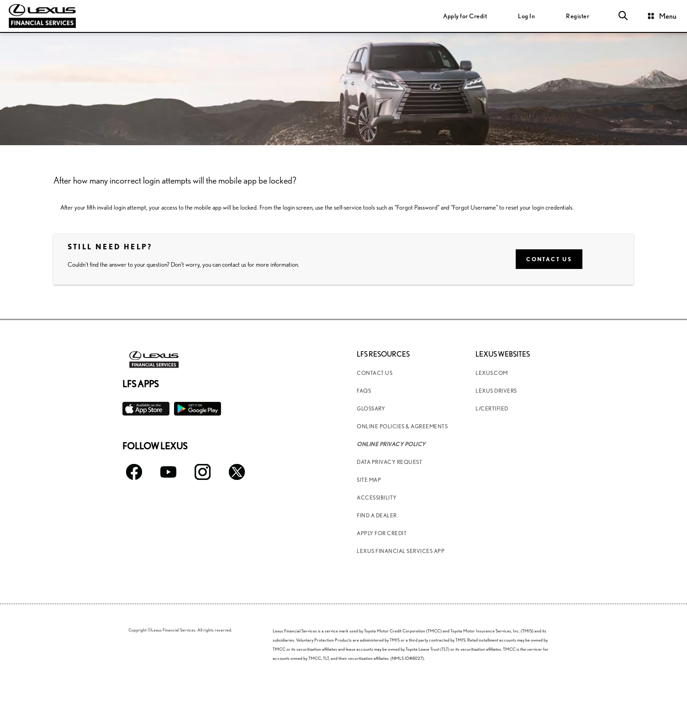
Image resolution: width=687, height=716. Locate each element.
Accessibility (377, 497)
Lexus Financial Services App (400, 551)
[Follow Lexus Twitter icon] (237, 472)
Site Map (369, 479)
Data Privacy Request (389, 461)
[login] (526, 16)
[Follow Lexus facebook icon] (134, 472)
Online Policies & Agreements (402, 426)
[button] (623, 16)
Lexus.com (492, 372)
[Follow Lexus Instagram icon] (203, 472)
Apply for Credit (382, 533)
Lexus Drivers (496, 390)
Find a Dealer (377, 515)
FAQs (364, 390)
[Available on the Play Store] (197, 409)
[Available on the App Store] (145, 409)
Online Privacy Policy (391, 444)
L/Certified (492, 408)
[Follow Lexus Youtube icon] (168, 472)
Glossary (371, 408)
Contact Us (549, 259)
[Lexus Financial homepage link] (42, 15)
